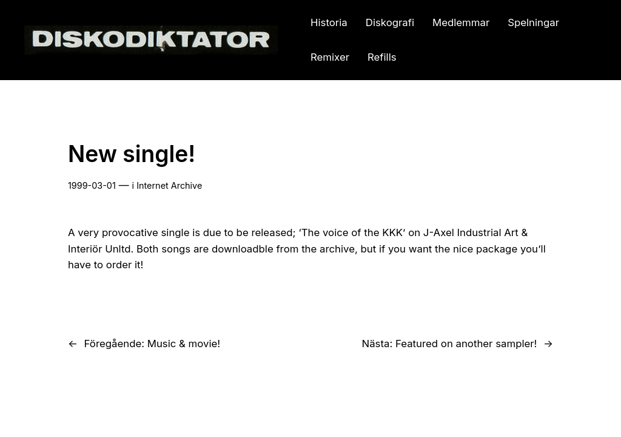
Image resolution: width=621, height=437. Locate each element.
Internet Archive (169, 185)
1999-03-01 (92, 185)
